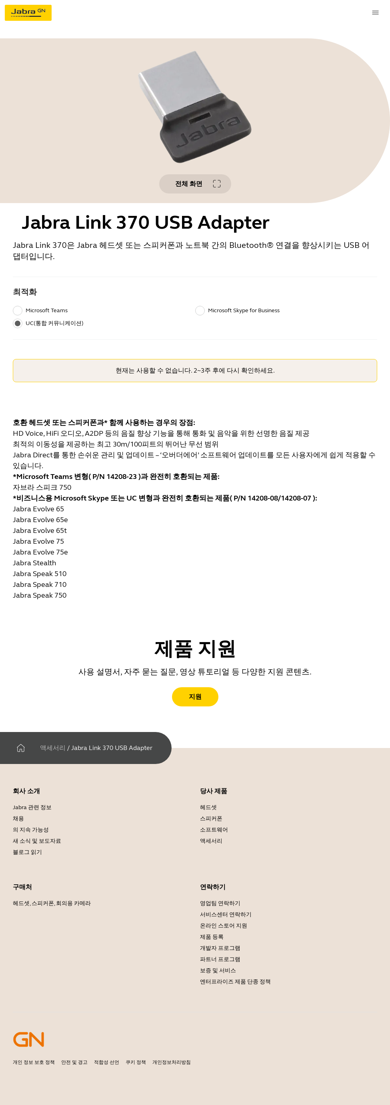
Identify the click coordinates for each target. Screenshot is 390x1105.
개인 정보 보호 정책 (34, 1062)
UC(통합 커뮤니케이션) (55, 323)
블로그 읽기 (27, 852)
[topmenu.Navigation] (375, 12)
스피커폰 (211, 818)
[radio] (17, 310)
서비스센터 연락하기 (226, 914)
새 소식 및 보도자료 (37, 841)
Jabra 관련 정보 (32, 807)
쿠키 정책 (136, 1062)
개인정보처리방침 (171, 1062)
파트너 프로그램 (220, 959)
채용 (18, 818)
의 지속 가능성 (31, 829)
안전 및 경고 (74, 1062)
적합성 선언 (106, 1062)
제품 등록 (212, 936)
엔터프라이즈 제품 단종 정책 (235, 981)
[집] (20, 748)
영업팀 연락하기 (220, 903)
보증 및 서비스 (218, 970)
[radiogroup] (195, 317)
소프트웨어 (214, 829)
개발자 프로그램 (220, 948)
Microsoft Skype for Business (244, 310)
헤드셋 (208, 807)
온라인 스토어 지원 (223, 925)
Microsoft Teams (47, 310)
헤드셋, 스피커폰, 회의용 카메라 (52, 903)
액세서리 (53, 748)
